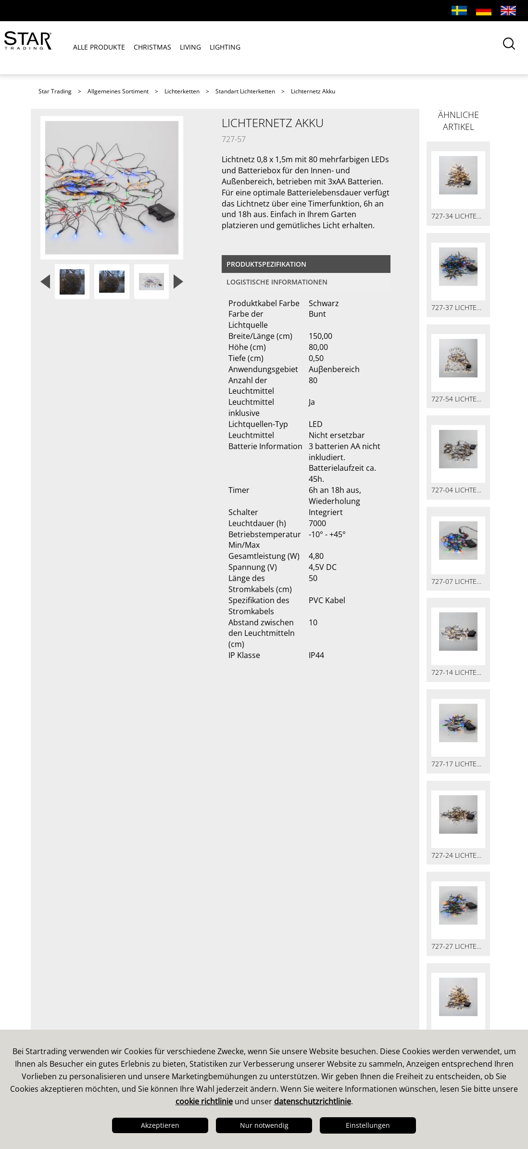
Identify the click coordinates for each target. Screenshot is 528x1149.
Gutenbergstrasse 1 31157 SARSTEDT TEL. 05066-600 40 (426, 1005)
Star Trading (55, 91)
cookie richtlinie (204, 1101)
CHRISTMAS (152, 47)
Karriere (57, 1022)
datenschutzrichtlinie (312, 1101)
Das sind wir (66, 959)
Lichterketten (182, 91)
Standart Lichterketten (245, 91)
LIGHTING (225, 47)
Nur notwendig (264, 1125)
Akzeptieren (160, 1125)
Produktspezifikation (266, 264)
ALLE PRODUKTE (99, 47)
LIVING (190, 47)
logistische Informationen (276, 281)
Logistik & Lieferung (81, 1009)
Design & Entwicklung (84, 972)
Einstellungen (368, 1125)
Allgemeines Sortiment (118, 91)
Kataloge (288, 959)
